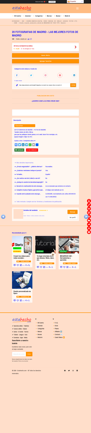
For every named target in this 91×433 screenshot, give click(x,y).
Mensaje (72, 268)
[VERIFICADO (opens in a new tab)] (69, 301)
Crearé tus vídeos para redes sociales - (21, 313)
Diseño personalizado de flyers (22, 349)
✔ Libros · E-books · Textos (20, 388)
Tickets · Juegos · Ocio (20, 391)
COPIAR (73, 85)
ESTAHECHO (16, 21)
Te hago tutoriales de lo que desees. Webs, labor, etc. (45, 314)
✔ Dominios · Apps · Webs (19, 394)
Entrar (29, 410)
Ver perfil (72, 274)
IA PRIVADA (52, 1)
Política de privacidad (23, 417)
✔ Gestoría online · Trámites (20, 382)
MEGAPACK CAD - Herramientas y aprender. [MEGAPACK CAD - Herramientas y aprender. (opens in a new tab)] (66, 314)
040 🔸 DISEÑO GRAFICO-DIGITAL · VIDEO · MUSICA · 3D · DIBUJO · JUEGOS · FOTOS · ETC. (49, 21)
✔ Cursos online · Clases (19, 385)
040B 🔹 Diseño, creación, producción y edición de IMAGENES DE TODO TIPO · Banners (40, 23)
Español (72, 1)
